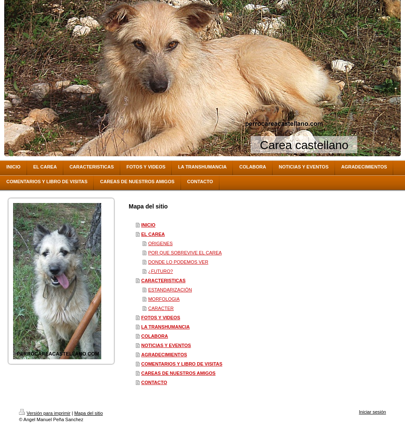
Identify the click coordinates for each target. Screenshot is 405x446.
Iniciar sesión (372, 411)
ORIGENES (160, 243)
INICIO (148, 224)
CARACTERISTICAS (163, 280)
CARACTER (161, 308)
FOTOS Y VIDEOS (160, 317)
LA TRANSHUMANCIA (165, 326)
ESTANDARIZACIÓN (170, 289)
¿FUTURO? (160, 271)
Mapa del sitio (88, 413)
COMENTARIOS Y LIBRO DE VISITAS (181, 363)
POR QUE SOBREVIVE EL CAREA (184, 252)
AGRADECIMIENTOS (164, 354)
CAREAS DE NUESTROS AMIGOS (178, 373)
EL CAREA (153, 234)
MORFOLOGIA (164, 299)
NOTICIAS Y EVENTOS (166, 345)
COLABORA (154, 336)
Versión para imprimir (44, 413)
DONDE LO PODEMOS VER (178, 261)
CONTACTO (154, 382)
